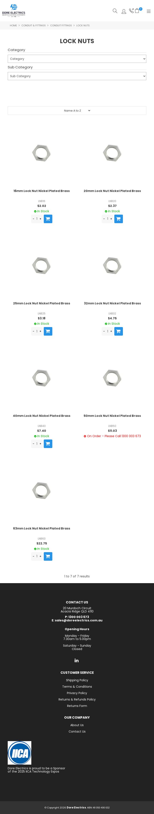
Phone (131, 11)
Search (115, 11)
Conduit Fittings (61, 25)
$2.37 (112, 206)
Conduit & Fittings (33, 25)
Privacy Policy (77, 693)
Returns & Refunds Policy (77, 699)
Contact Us (77, 731)
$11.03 (112, 431)
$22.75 (41, 543)
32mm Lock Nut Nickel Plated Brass (112, 303)
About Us (77, 725)
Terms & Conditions (77, 686)
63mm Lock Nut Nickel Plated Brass (41, 528)
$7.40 (41, 431)
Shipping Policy (77, 680)
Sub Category (20, 67)
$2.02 (41, 206)
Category (16, 50)
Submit (15, 87)
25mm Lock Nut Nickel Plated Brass (41, 303)
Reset (78, 98)
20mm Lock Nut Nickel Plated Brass (112, 191)
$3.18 (41, 318)
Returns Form (77, 706)
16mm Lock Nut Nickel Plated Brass (42, 191)
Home (13, 25)
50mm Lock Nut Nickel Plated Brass (112, 416)
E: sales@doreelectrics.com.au (77, 620)
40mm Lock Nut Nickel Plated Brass (41, 416)
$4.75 (112, 318)
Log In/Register (122, 11)
